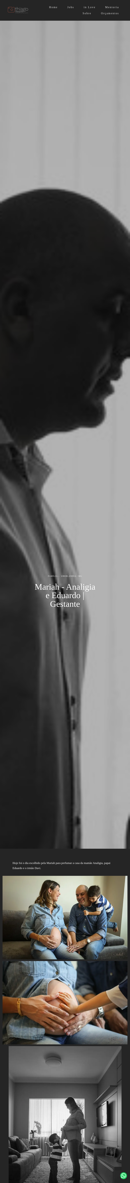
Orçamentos (110, 13)
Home (53, 7)
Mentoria (112, 7)
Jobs (70, 7)
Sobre (87, 13)
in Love (90, 7)
